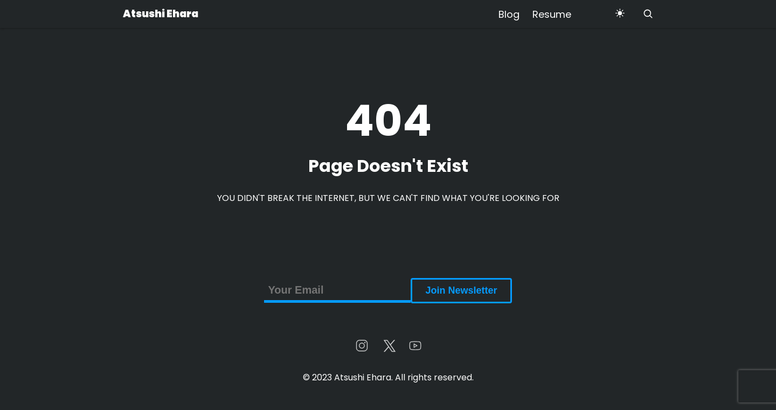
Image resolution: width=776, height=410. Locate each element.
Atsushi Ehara (160, 13)
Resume (551, 14)
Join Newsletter (461, 290)
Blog (508, 14)
